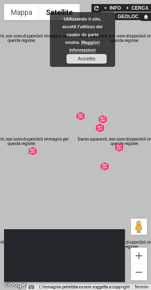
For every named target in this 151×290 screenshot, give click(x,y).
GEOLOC (128, 16)
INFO (112, 8)
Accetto (86, 59)
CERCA (137, 8)
